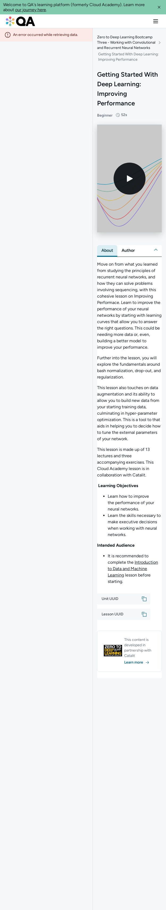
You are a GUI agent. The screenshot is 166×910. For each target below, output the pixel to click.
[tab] (107, 250)
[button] (159, 7)
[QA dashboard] (20, 21)
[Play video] (130, 179)
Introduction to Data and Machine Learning (133, 569)
